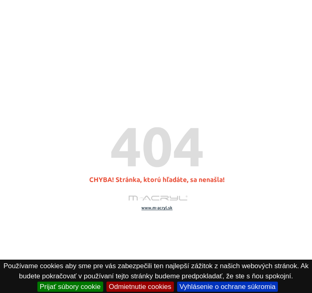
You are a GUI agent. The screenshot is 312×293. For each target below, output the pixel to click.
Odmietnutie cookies (140, 287)
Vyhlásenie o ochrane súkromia (228, 287)
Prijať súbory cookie (70, 287)
